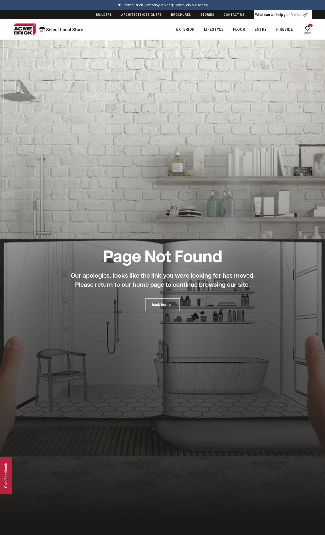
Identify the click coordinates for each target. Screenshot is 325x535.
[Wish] (307, 28)
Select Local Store (61, 29)
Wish (308, 33)
